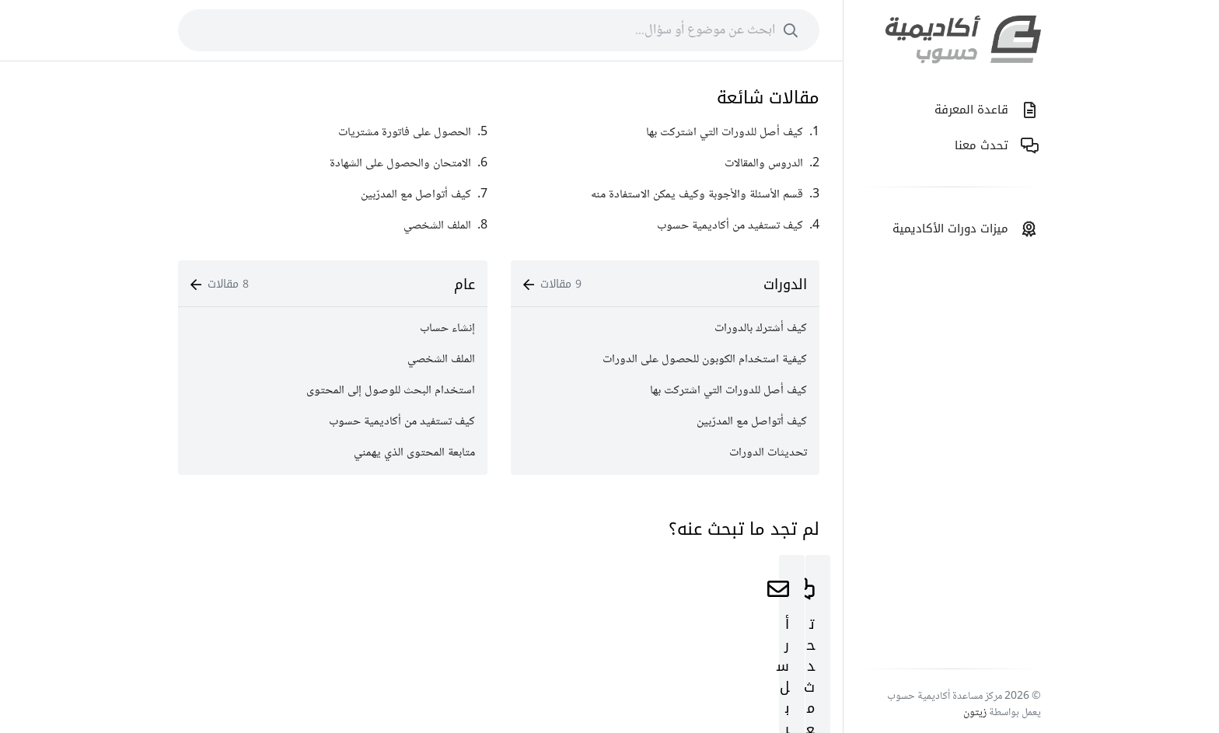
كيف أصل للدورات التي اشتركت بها (728, 390)
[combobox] (498, 30)
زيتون (975, 712)
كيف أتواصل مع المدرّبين (752, 421)
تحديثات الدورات (768, 452)
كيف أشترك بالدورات (760, 328)
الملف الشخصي (441, 359)
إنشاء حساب (447, 328)
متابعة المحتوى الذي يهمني (414, 452)
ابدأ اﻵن (664, 659)
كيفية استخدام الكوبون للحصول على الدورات (705, 359)
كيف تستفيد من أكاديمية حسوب (402, 421)
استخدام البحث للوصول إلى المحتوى (390, 390)
